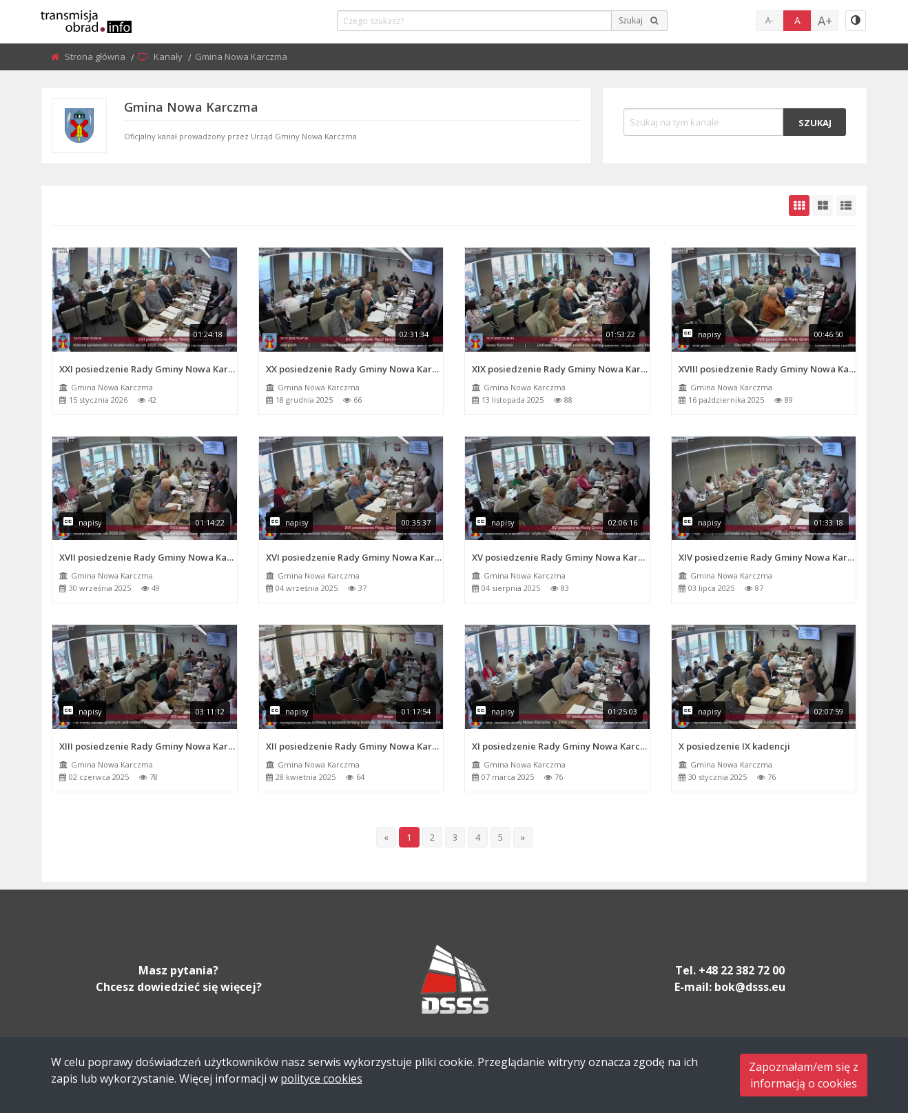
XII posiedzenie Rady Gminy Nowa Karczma (355, 746)
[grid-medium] (822, 205)
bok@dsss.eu (749, 986)
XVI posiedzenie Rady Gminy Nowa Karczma (355, 557)
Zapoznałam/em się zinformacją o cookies (803, 1075)
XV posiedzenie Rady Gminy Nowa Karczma (561, 557)
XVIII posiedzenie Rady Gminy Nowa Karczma (767, 369)
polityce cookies (321, 1078)
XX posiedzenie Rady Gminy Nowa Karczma (355, 369)
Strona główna (96, 56)
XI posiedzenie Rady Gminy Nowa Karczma (561, 746)
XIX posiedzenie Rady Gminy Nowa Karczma (561, 369)
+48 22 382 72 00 (742, 970)
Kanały (169, 56)
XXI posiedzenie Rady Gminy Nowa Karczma (148, 369)
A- (769, 20)
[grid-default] (799, 205)
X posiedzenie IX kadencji (734, 746)
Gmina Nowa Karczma (112, 387)
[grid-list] (846, 205)
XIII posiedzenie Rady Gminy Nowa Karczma (148, 746)
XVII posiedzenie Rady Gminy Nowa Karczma (148, 557)
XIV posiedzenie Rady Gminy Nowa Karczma (767, 557)
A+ (825, 20)
